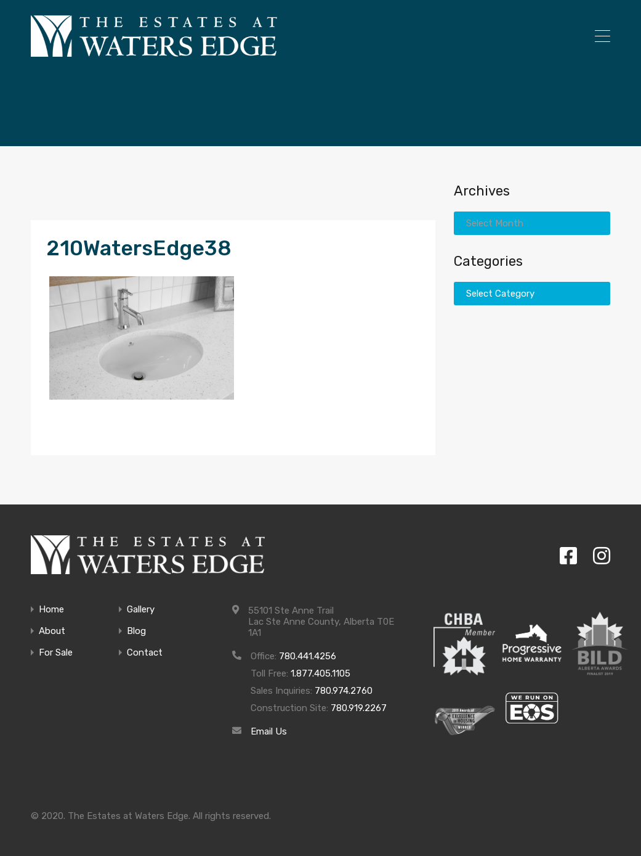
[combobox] (532, 223)
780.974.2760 (344, 690)
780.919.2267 (359, 708)
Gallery (141, 609)
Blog (136, 631)
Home (51, 609)
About (52, 631)
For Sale (56, 652)
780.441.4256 (307, 656)
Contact (145, 652)
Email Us (269, 731)
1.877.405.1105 (320, 673)
